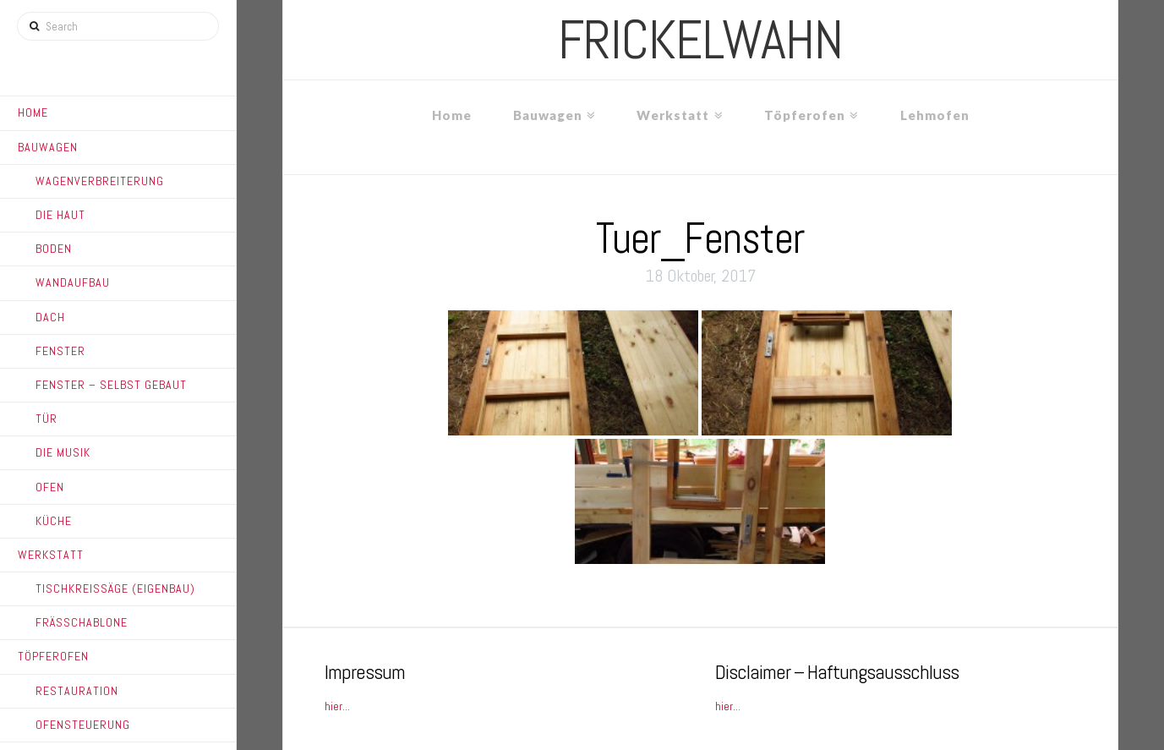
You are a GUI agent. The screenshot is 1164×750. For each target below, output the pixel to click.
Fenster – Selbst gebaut (111, 384)
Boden (54, 248)
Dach (50, 317)
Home (33, 112)
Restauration (77, 690)
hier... (337, 706)
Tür (46, 418)
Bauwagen (48, 147)
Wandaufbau (73, 282)
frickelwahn (700, 40)
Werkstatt (51, 554)
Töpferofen (53, 656)
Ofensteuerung (83, 724)
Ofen (50, 487)
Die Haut (60, 214)
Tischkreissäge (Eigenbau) (115, 588)
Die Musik (63, 452)
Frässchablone (82, 622)
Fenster (60, 351)
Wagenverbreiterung (100, 181)
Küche (54, 520)
